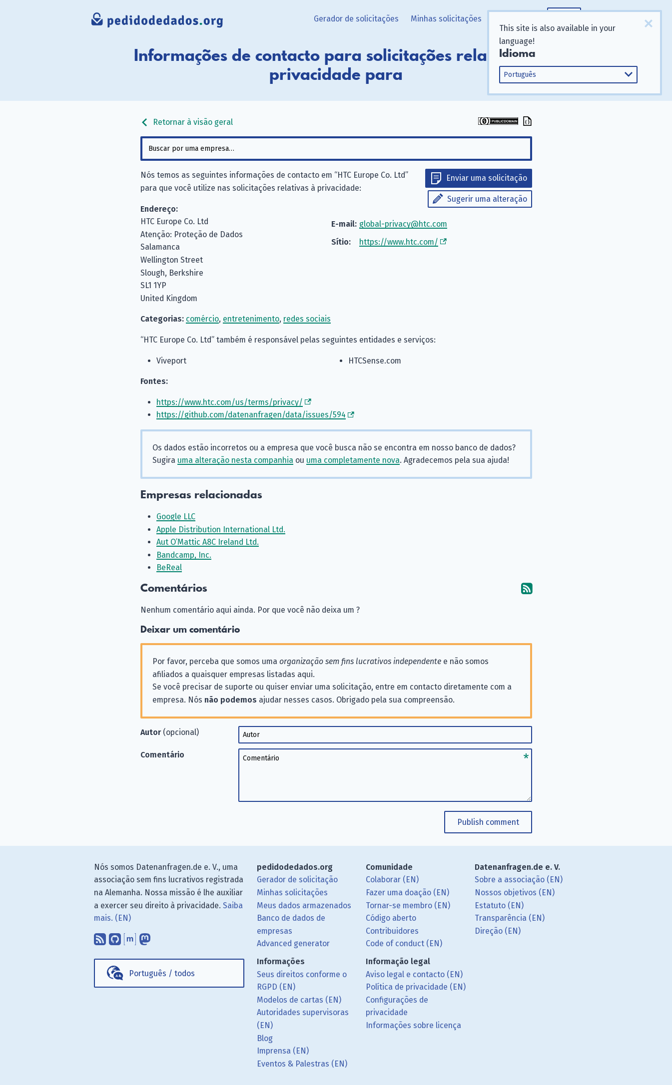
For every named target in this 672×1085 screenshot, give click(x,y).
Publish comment (488, 822)
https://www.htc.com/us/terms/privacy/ (229, 402)
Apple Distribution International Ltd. (220, 529)
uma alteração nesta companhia (235, 460)
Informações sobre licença (413, 1025)
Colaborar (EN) (392, 879)
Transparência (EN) (510, 918)
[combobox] (336, 148)
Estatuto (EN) (499, 905)
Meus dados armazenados (304, 905)
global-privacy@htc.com (403, 224)
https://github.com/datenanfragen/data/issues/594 (251, 414)
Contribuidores (392, 931)
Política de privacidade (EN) (416, 987)
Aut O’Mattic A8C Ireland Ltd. (207, 542)
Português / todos (162, 973)
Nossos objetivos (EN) (515, 892)
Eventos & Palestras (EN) (302, 1064)
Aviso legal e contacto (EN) (414, 974)
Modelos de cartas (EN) (299, 1000)
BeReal (169, 567)
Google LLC (175, 516)
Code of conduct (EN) (404, 943)
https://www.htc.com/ (398, 242)
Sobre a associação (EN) (519, 879)
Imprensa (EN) (283, 1051)
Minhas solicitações (446, 18)
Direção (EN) (498, 931)
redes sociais (307, 319)
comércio (202, 319)
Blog (265, 1038)
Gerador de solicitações (356, 18)
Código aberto (391, 918)
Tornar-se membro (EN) (408, 905)
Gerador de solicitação (297, 879)
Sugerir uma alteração (487, 199)
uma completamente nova (353, 460)
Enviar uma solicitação (486, 178)
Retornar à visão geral (186, 122)
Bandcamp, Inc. (183, 555)
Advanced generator (293, 943)
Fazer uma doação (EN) (407, 892)
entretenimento (251, 319)
